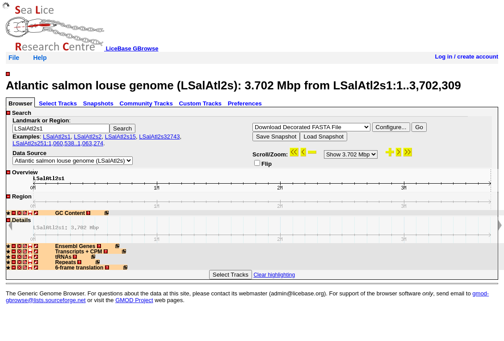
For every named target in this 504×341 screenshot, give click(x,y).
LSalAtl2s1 (57, 136)
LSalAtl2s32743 (159, 136)
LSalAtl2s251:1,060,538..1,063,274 (58, 143)
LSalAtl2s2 (87, 136)
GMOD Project (134, 300)
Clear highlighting (274, 275)
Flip (263, 163)
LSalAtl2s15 (120, 136)
